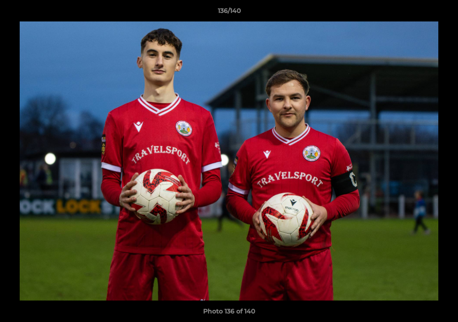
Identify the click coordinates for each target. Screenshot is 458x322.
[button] (442, 13)
